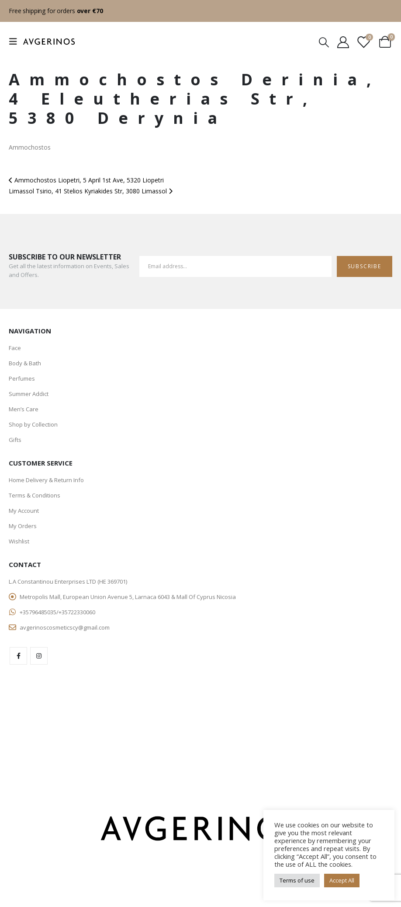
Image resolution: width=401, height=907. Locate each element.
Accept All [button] (341, 880)
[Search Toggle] (324, 41)
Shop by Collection (33, 424)
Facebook (18, 656)
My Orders (23, 526)
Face (15, 348)
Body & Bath (25, 363)
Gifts (15, 440)
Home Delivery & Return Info (46, 480)
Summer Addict (28, 394)
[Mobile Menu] (16, 41)
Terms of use (297, 880)
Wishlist (19, 541)
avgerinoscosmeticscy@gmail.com (65, 627)
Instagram (39, 656)
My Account (24, 511)
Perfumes (22, 378)
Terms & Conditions (34, 495)
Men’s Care (23, 409)
